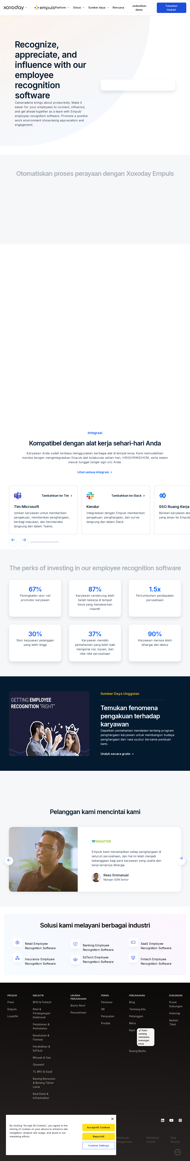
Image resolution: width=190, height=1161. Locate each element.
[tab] (37, 324)
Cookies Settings (98, 1145)
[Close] (112, 1119)
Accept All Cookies (98, 1127)
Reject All (98, 1136)
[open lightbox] (43, 859)
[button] (15, 7)
